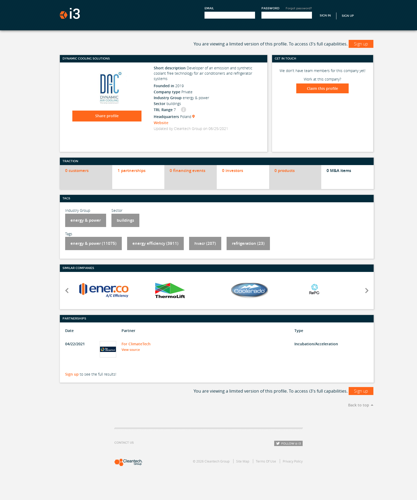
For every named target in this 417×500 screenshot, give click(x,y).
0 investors (232, 170)
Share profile (107, 115)
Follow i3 (288, 443)
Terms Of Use (266, 461)
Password (270, 8)
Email (209, 8)
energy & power (85, 220)
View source (132, 349)
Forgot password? (299, 8)
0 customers (77, 170)
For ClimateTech (136, 343)
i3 (70, 13)
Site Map (242, 461)
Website (161, 122)
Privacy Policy (293, 461)
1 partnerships (131, 170)
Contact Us (124, 442)
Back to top (358, 404)
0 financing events (187, 170)
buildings (125, 220)
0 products (284, 170)
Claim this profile (322, 88)
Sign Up (348, 16)
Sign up (361, 44)
